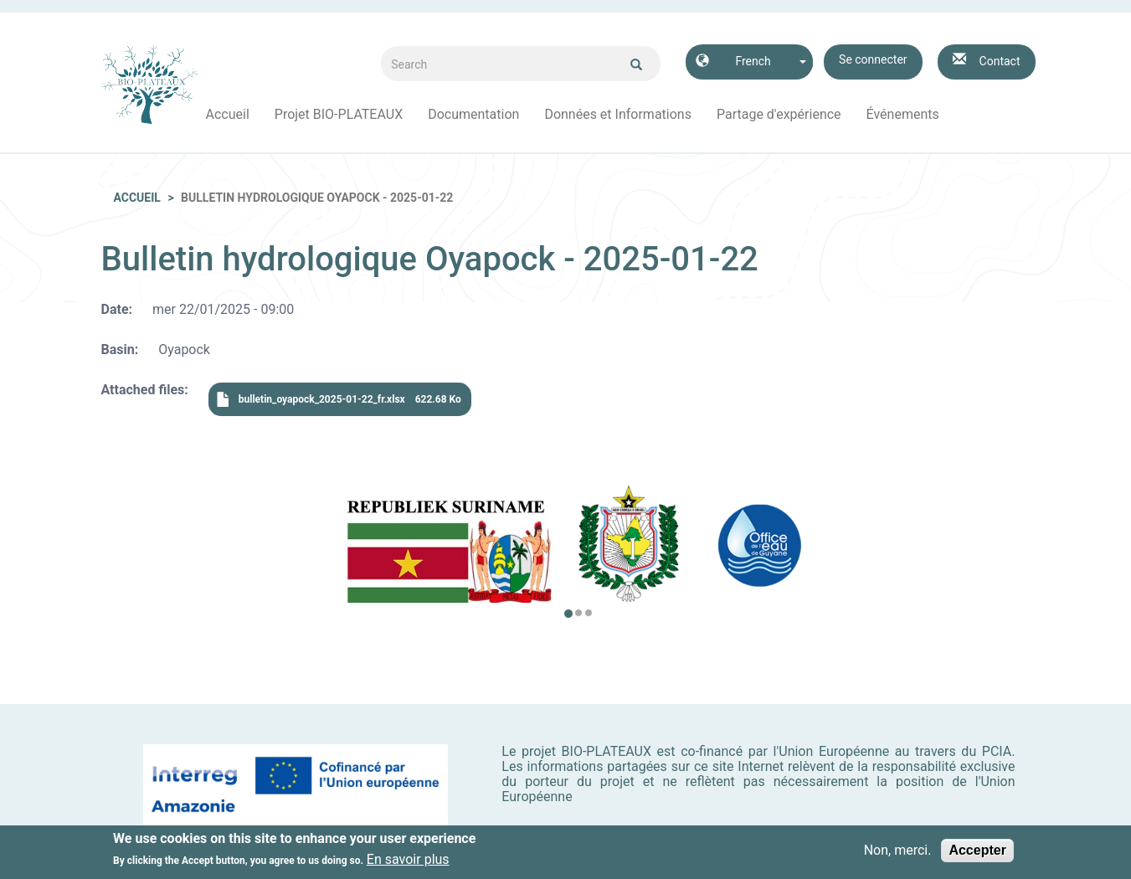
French (752, 61)
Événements (902, 114)
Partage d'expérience (779, 114)
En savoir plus (408, 863)
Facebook (964, 114)
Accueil (227, 114)
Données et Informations (617, 114)
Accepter (976, 853)
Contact (999, 61)
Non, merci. (898, 853)
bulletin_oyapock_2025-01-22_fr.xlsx (322, 399)
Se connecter (873, 59)
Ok (636, 64)
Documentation (473, 114)
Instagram (989, 114)
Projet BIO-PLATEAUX (339, 114)
